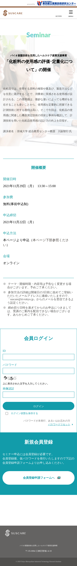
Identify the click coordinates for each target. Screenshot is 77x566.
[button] (71, 13)
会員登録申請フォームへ (41, 477)
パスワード (10, 364)
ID (4, 350)
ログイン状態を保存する (24, 413)
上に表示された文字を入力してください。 (26, 383)
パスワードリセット (59, 424)
